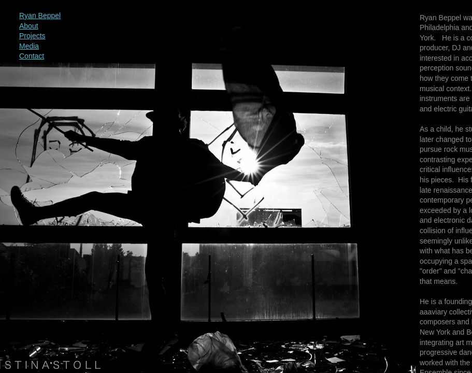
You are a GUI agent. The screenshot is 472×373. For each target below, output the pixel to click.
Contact (31, 56)
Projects (32, 36)
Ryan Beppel (40, 15)
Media (29, 46)
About (28, 26)
